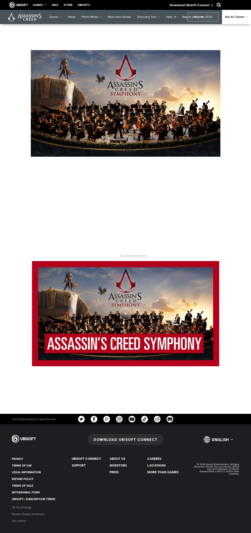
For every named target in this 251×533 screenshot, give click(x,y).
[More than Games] (119, 17)
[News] (71, 17)
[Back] (8, 37)
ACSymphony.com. (134, 255)
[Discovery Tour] (148, 17)
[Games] (55, 17)
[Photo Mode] (92, 17)
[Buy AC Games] (236, 17)
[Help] (171, 17)
